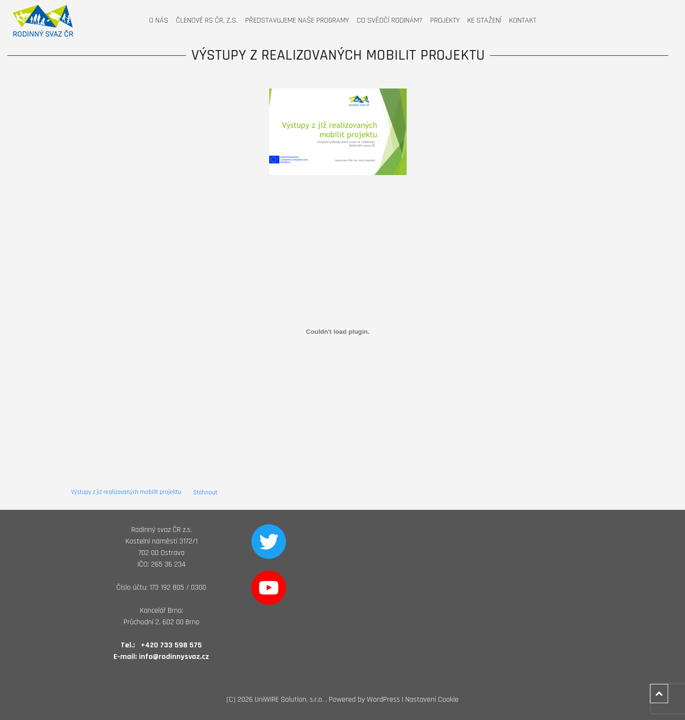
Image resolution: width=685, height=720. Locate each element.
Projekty (445, 20)
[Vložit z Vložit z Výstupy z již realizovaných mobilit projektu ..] (338, 331)
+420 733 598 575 (171, 645)
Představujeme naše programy (297, 20)
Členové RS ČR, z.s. (206, 20)
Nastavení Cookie (432, 700)
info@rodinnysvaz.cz (174, 657)
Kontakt (522, 20)
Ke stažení (484, 20)
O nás (158, 20)
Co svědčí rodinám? (390, 20)
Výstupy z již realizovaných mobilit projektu (127, 492)
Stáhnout (205, 492)
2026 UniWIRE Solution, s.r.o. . (282, 700)
